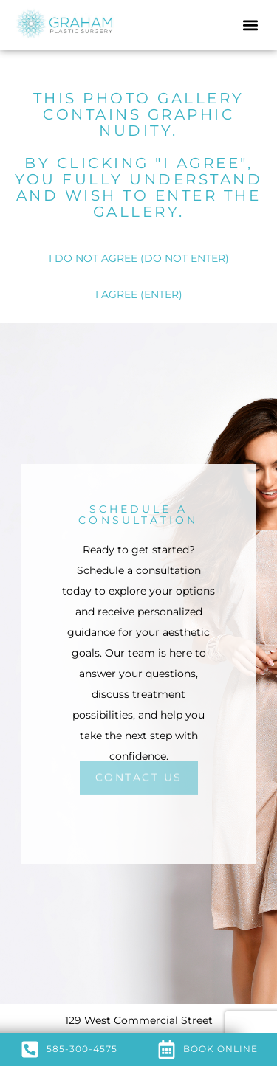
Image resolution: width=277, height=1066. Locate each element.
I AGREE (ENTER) (138, 294)
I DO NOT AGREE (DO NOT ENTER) (139, 258)
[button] (250, 25)
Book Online (220, 1048)
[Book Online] (166, 1049)
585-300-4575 (82, 1048)
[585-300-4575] (30, 1049)
